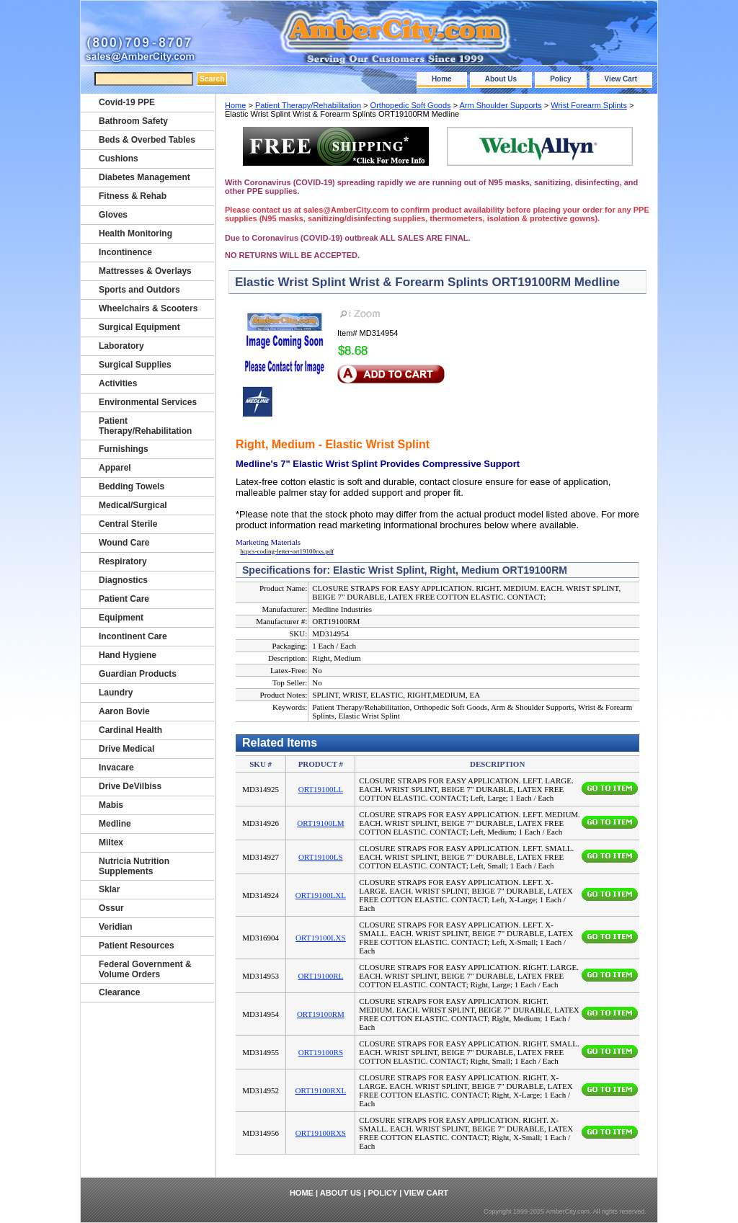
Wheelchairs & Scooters (148, 308)
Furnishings (123, 449)
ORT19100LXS (320, 937)
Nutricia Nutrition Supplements (134, 866)
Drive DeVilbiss (130, 786)
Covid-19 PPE (127, 102)
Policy (560, 79)
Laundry (116, 693)
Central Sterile (128, 524)
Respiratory (123, 561)
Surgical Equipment (139, 327)
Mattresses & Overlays (145, 271)
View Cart (621, 79)
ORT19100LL (320, 789)
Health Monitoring (135, 233)
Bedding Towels (131, 486)
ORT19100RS (320, 1052)
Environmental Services (148, 402)
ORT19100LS (320, 857)
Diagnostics (123, 580)
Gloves (113, 215)
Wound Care (124, 543)
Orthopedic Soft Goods (410, 105)
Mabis (111, 805)
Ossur (111, 908)
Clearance (119, 992)
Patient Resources (136, 945)
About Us (501, 79)
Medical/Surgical (133, 505)
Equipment (121, 618)
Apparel (115, 468)
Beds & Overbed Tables (147, 140)
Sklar (109, 889)
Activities (118, 383)
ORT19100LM (320, 823)
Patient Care (124, 599)
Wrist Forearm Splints (589, 105)
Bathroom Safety (133, 121)
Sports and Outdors (139, 290)
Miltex (111, 842)
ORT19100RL (320, 975)
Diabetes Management (144, 177)
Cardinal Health (130, 730)
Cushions (118, 159)
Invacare (116, 767)
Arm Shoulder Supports (500, 105)
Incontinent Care (133, 636)
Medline (115, 824)
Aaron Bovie (124, 711)
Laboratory (121, 346)
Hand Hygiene (127, 655)
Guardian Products (138, 674)
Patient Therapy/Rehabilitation (308, 105)
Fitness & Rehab (132, 196)
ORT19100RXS (320, 1133)
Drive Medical (126, 749)
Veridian (116, 927)
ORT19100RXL (320, 1090)
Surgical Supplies (135, 365)
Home (442, 79)
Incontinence (125, 252)
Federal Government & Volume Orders (145, 969)
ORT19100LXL (320, 895)
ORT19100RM (320, 1014)
